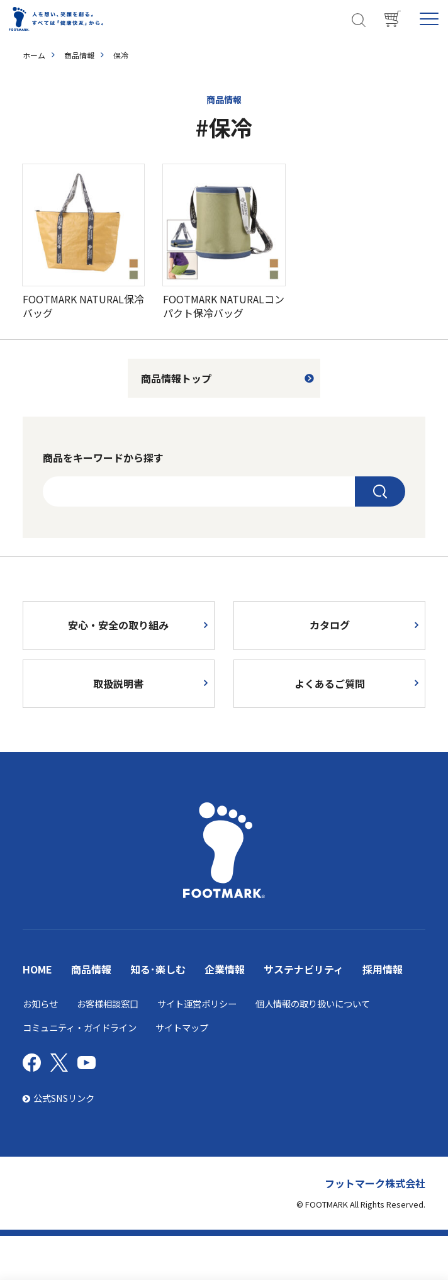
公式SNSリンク (58, 1097)
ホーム (34, 55)
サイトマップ (181, 1027)
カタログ (330, 624)
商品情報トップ (176, 378)
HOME (37, 969)
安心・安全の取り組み (118, 624)
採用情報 (382, 969)
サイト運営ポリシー (197, 1003)
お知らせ (40, 1003)
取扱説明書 (118, 683)
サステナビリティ (304, 969)
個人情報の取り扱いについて (312, 1003)
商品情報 (79, 55)
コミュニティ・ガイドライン (80, 1027)
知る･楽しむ (158, 969)
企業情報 (224, 969)
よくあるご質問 (329, 683)
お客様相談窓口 (107, 1003)
